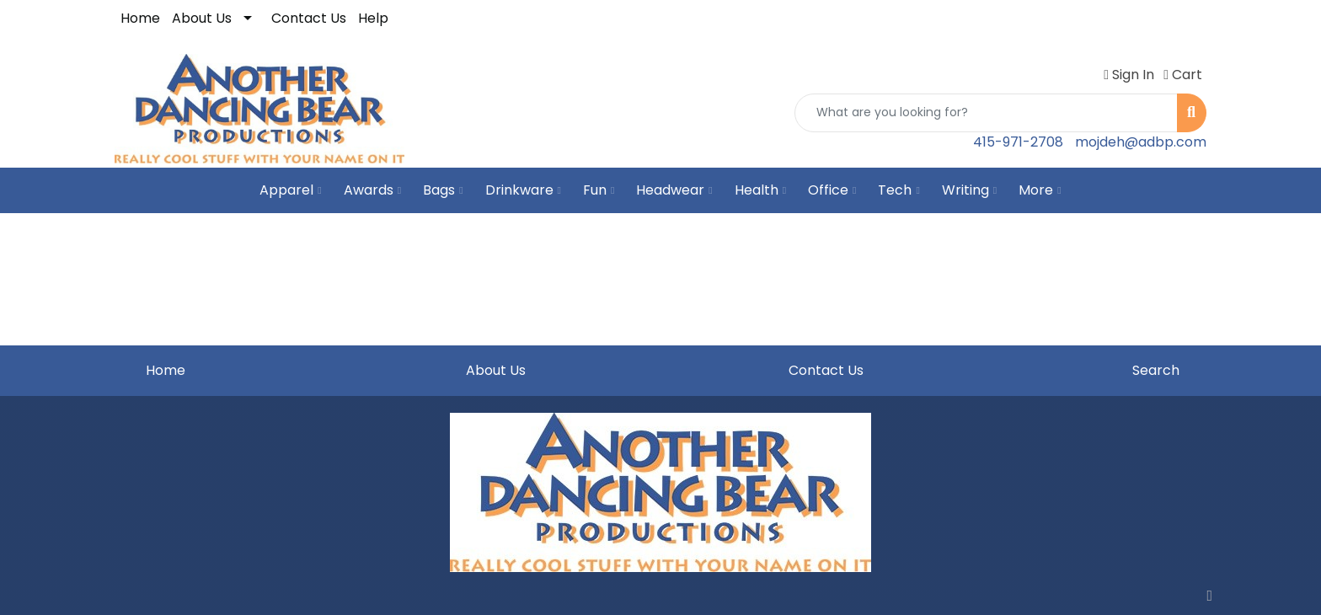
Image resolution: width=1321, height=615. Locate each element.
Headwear (674, 190)
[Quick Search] (986, 113)
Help (373, 18)
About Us (202, 18)
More (1040, 190)
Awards (372, 190)
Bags (443, 190)
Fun (598, 190)
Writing (969, 190)
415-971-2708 (1018, 142)
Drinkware (523, 190)
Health (760, 190)
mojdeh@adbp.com (1140, 142)
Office (832, 190)
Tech (898, 190)
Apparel (290, 190)
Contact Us (308, 18)
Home (140, 18)
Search (1155, 370)
